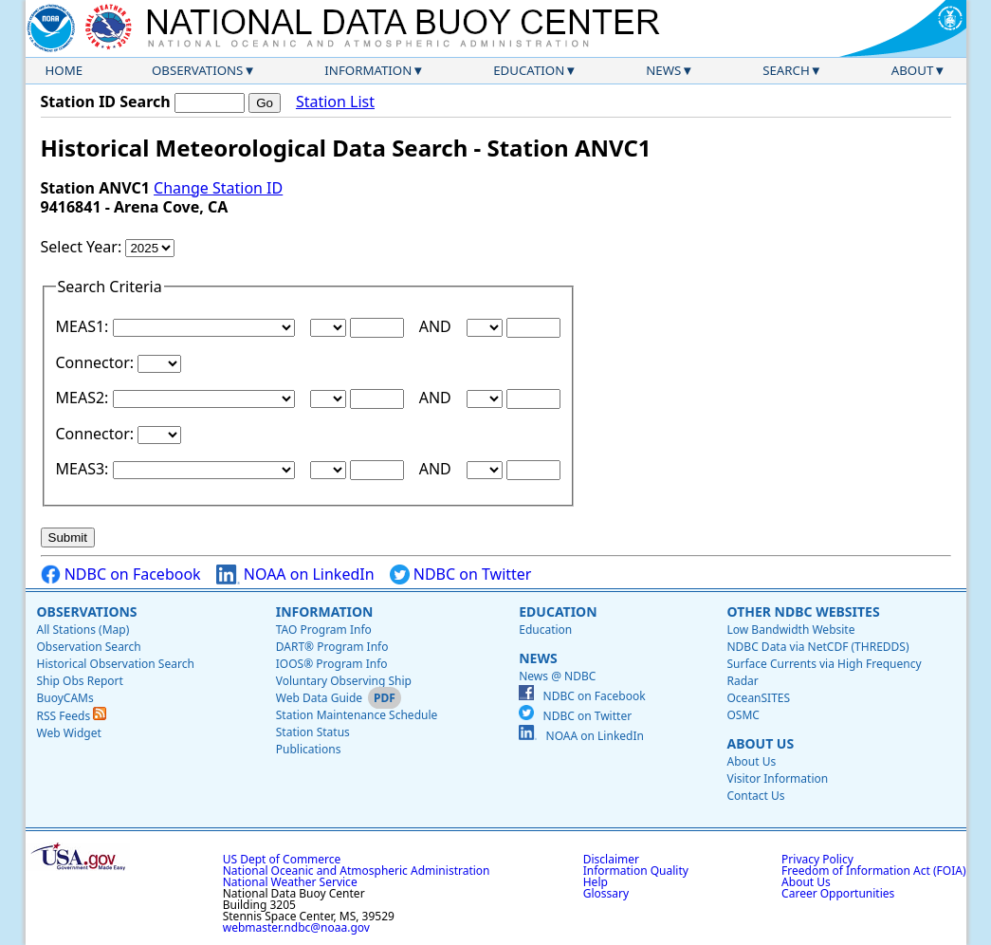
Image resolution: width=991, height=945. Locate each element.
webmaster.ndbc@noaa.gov (296, 927)
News (663, 70)
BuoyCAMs (65, 698)
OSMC (742, 715)
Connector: (97, 362)
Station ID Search (106, 101)
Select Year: (83, 246)
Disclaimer (611, 859)
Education (528, 70)
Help (595, 882)
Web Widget (69, 733)
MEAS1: (84, 326)
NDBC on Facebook (121, 574)
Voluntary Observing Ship (344, 681)
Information (368, 70)
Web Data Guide (319, 698)
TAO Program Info (324, 629)
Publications (308, 749)
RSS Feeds (72, 716)
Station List (335, 102)
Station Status (313, 732)
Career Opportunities (837, 893)
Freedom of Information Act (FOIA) (873, 870)
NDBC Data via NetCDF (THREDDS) (817, 647)
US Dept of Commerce (282, 859)
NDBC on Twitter (461, 574)
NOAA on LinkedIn (295, 574)
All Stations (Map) (83, 629)
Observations (197, 70)
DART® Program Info (332, 647)
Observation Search (89, 647)
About (912, 70)
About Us (760, 743)
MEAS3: (84, 468)
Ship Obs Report (80, 681)
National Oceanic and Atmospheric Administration (356, 870)
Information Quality (635, 870)
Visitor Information (777, 778)
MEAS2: (84, 397)
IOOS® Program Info (332, 664)
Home (64, 70)
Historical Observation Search (115, 664)
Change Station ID (218, 187)
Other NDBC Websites (802, 611)
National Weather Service (290, 882)
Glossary (606, 893)
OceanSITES (758, 698)
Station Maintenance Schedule (357, 715)
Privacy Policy (817, 859)
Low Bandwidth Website (790, 629)
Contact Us (755, 796)
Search (786, 70)
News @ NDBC (557, 676)
